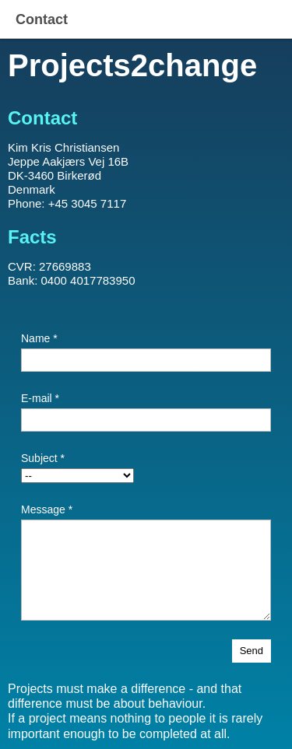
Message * (46, 509)
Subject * (43, 458)
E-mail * (40, 398)
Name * (39, 338)
